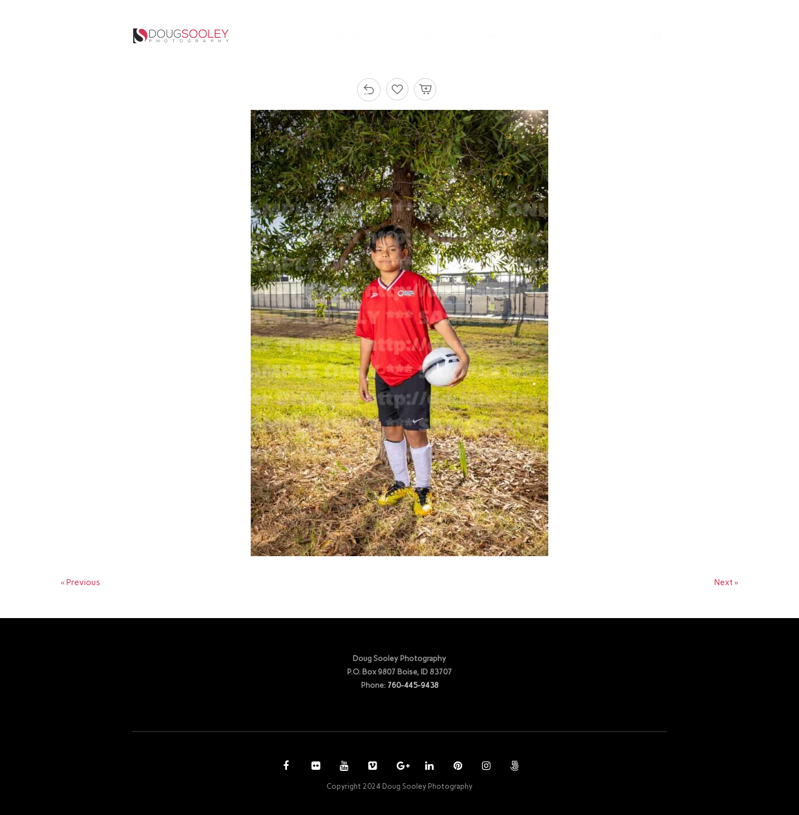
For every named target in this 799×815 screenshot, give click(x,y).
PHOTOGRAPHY (409, 35)
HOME (348, 35)
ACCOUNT (547, 35)
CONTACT (611, 35)
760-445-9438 (413, 685)
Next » (726, 582)
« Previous (81, 582)
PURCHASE (486, 35)
